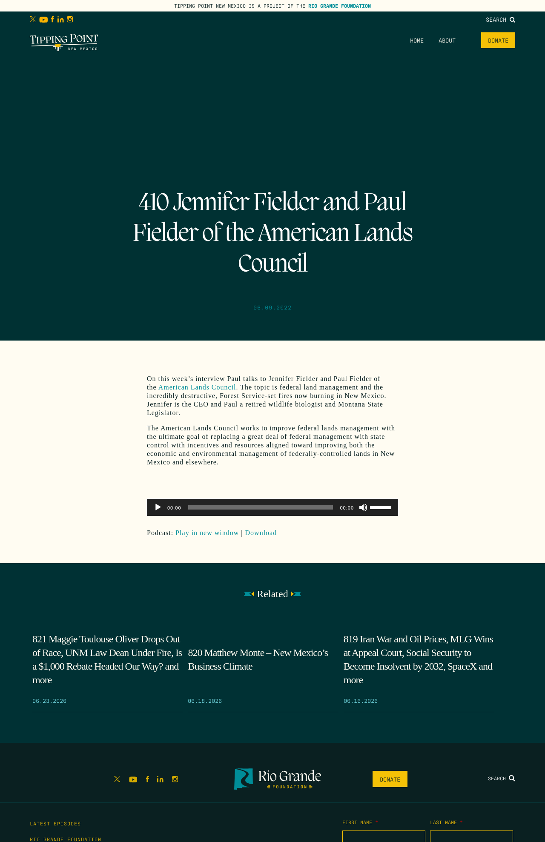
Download (261, 532)
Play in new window (207, 532)
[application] (272, 507)
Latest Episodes (55, 823)
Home (417, 40)
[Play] (158, 507)
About (447, 40)
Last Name (446, 822)
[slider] (260, 507)
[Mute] (363, 507)
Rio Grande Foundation (339, 5)
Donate (498, 40)
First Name (360, 822)
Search (500, 19)
